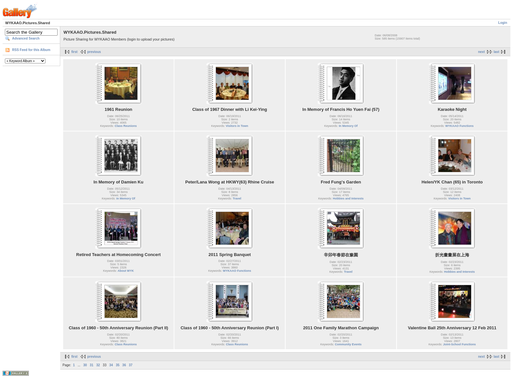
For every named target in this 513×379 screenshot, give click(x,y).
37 (131, 365)
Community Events (348, 344)
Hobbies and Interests (348, 198)
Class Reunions (126, 126)
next (481, 52)
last (496, 52)
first (74, 52)
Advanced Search (26, 38)
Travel (237, 198)
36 (124, 365)
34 (111, 365)
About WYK (126, 270)
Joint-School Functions (459, 344)
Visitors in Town (237, 126)
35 (117, 365)
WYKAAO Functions (459, 126)
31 (91, 365)
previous (94, 52)
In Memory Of (348, 126)
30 (85, 365)
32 (98, 365)
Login (502, 23)
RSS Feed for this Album (31, 50)
